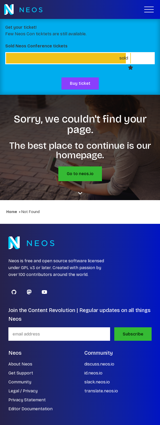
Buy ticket (80, 83)
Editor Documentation (30, 408)
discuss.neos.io (99, 364)
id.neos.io (93, 372)
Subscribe (133, 334)
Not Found (30, 212)
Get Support (20, 372)
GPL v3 (28, 267)
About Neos (20, 364)
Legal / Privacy (23, 390)
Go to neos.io (80, 173)
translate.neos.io (101, 390)
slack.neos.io (97, 381)
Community (19, 381)
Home (11, 212)
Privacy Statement (27, 399)
